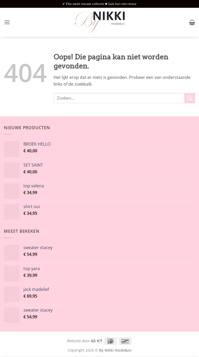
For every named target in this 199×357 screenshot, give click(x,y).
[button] (7, 22)
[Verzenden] (190, 98)
